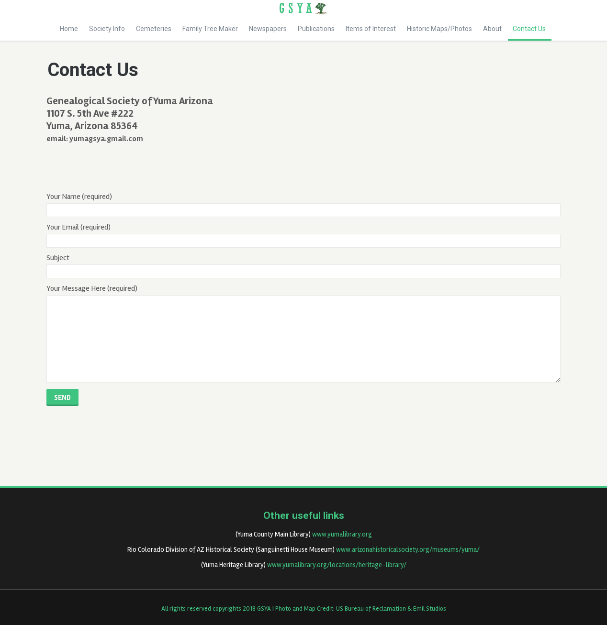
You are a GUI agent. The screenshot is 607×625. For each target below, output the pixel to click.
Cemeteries (153, 29)
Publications (316, 29)
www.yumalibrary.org (342, 534)
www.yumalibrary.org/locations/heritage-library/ (336, 565)
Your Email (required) (303, 235)
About (492, 29)
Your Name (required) (303, 204)
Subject (303, 265)
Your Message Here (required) (303, 333)
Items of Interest (371, 29)
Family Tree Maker (210, 29)
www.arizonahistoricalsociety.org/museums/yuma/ (408, 550)
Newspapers (268, 29)
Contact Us (529, 33)
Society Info (107, 29)
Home (69, 29)
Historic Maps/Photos (439, 29)
